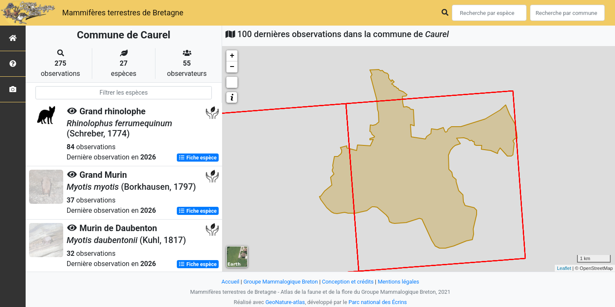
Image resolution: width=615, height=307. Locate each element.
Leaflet (564, 268)
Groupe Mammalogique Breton (280, 281)
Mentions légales (398, 281)
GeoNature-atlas (285, 302)
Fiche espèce (198, 158)
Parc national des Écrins (377, 302)
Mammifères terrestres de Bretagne (122, 12)
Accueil (231, 281)
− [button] (232, 67)
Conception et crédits (348, 281)
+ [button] (232, 56)
